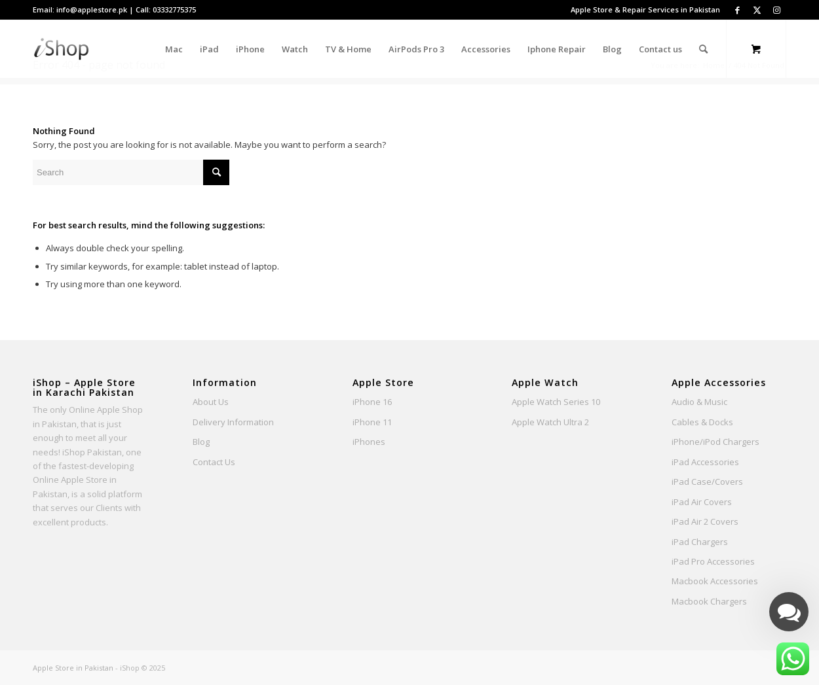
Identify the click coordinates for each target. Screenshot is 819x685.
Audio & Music (699, 402)
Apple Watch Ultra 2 (550, 422)
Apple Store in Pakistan (73, 668)
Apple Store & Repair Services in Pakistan (645, 9)
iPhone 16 (372, 402)
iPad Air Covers (702, 502)
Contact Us (214, 462)
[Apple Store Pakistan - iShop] (61, 49)
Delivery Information (233, 422)
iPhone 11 (372, 422)
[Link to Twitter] (757, 10)
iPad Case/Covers (707, 481)
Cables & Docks (702, 422)
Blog (201, 442)
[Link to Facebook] (737, 10)
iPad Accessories (705, 462)
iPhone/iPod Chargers (715, 442)
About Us (211, 402)
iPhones (368, 442)
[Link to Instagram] (776, 10)
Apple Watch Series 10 (556, 402)
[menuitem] (642, 10)
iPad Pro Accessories (713, 561)
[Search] (703, 49)
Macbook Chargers (709, 601)
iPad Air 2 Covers (705, 521)
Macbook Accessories (715, 581)
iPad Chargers (700, 542)
